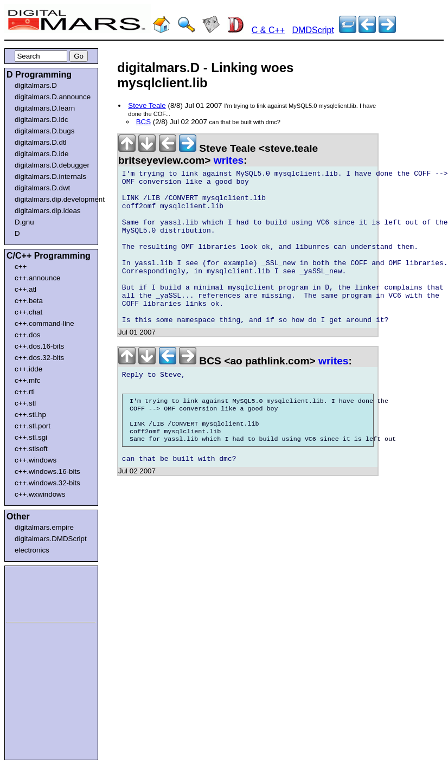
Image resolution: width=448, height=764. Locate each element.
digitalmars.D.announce (53, 97)
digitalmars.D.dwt (42, 188)
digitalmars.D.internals (50, 176)
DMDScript (313, 30)
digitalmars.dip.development (53, 199)
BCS (143, 122)
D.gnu (24, 222)
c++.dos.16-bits (39, 346)
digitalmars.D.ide (41, 154)
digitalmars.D (36, 85)
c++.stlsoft (31, 449)
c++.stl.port (32, 426)
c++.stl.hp (30, 414)
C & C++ (268, 30)
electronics (32, 550)
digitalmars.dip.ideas (48, 211)
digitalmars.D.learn (45, 108)
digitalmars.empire (44, 527)
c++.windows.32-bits (47, 483)
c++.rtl (25, 392)
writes (229, 160)
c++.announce (38, 278)
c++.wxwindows (40, 494)
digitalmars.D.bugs (44, 131)
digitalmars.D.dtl (41, 142)
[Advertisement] (39, 592)
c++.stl (25, 403)
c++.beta (29, 301)
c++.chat (28, 312)
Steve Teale (146, 105)
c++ (21, 266)
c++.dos (27, 335)
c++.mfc (27, 380)
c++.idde (28, 369)
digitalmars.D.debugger (52, 165)
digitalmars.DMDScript (51, 539)
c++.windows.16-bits (47, 471)
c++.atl (25, 289)
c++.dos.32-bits (39, 358)
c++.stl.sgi (31, 437)
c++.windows (35, 460)
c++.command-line (44, 323)
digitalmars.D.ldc (41, 119)
